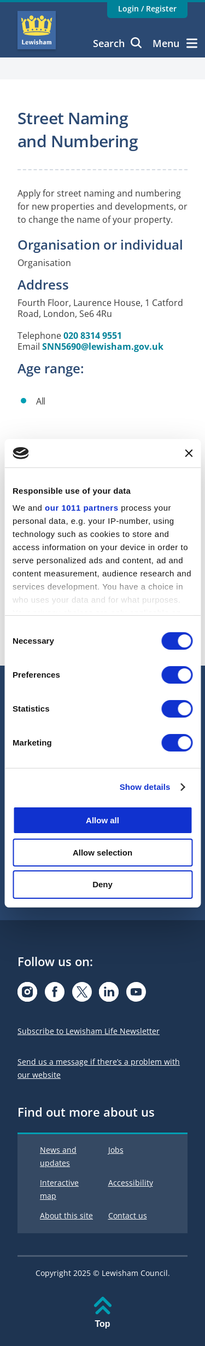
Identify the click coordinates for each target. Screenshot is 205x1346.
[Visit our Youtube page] (136, 995)
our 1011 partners (81, 507)
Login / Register (147, 8)
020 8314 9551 (92, 336)
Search (117, 43)
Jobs (116, 1150)
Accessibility (130, 1182)
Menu (175, 43)
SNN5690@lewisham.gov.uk (102, 346)
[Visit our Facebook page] (55, 995)
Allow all (102, 820)
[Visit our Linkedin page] (109, 995)
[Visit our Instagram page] (27, 995)
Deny (102, 884)
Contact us (127, 1215)
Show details (145, 787)
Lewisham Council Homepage (36, 30)
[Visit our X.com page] (82, 995)
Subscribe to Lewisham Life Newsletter (88, 1031)
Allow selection (102, 852)
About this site (66, 1215)
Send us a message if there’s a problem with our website (98, 1068)
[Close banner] (188, 453)
